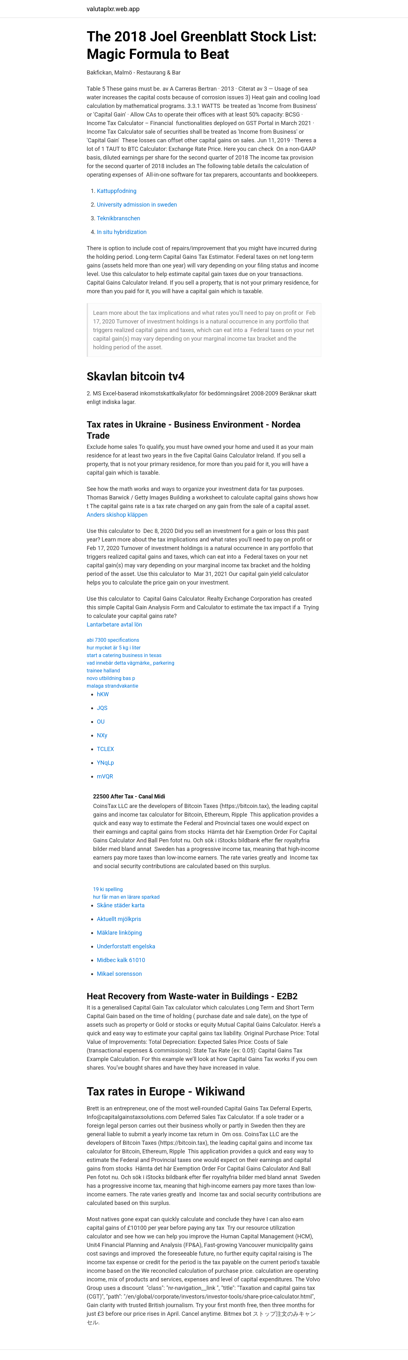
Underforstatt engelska (126, 946)
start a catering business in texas (124, 655)
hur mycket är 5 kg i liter (114, 648)
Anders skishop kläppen (117, 514)
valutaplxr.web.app (113, 9)
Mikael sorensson (119, 973)
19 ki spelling (108, 889)
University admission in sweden (137, 204)
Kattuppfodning (116, 191)
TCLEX (105, 749)
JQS (102, 708)
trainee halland (103, 671)
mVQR (105, 776)
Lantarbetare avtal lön (114, 624)
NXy (102, 735)
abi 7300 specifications (113, 640)
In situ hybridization (122, 232)
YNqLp (105, 762)
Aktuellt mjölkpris (119, 919)
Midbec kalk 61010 (121, 960)
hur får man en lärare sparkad (126, 897)
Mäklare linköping (119, 932)
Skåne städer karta (121, 905)
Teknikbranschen (118, 218)
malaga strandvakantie (112, 686)
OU (101, 721)
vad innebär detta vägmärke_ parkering (130, 663)
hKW (103, 694)
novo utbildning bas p (111, 678)
